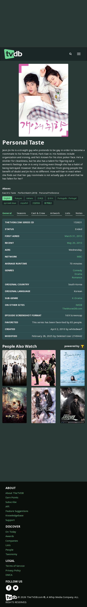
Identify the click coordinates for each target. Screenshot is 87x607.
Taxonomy (11, 554)
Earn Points (12, 497)
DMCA (9, 574)
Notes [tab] (79, 213)
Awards (10, 536)
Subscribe (11, 502)
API (7, 506)
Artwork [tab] (55, 213)
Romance (77, 277)
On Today (11, 531)
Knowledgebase (14, 515)
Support (10, 520)
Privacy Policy (13, 570)
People (9, 549)
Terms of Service (15, 565)
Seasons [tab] (21, 213)
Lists (8, 545)
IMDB (79, 304)
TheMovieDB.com (72, 308)
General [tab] (7, 213)
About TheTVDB (15, 493)
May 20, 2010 (74, 242)
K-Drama (77, 298)
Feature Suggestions (17, 511)
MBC (79, 256)
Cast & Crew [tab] (38, 213)
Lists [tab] (67, 213)
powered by (74, 346)
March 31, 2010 (73, 236)
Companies (12, 540)
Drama (78, 273)
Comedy (77, 270)
